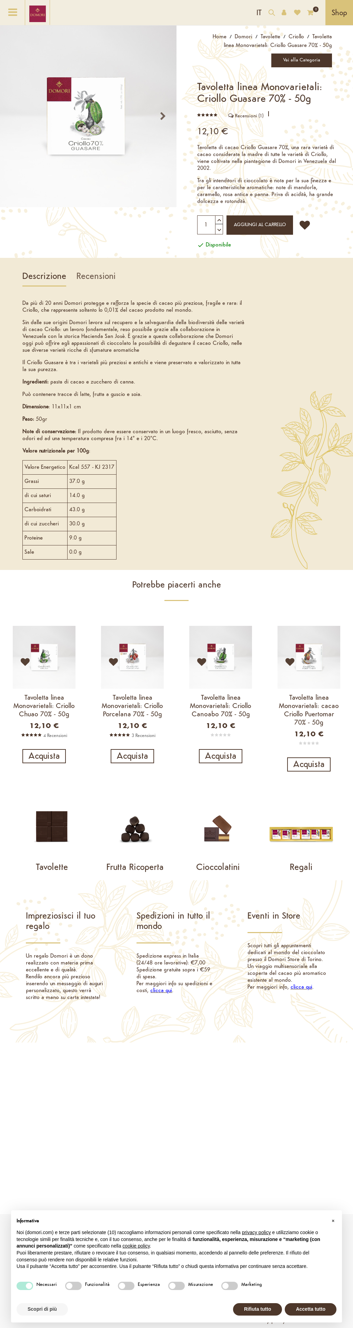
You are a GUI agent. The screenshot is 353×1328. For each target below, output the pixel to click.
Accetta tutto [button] (310, 1309)
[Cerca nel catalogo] (272, 14)
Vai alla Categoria (306, 60)
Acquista (44, 756)
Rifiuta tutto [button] (257, 1309)
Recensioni (245, 116)
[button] (333, 1221)
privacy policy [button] (256, 1232)
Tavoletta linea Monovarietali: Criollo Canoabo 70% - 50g (220, 706)
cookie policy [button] (136, 1246)
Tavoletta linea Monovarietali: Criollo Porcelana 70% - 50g (132, 706)
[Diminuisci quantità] (219, 225)
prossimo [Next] (165, 116)
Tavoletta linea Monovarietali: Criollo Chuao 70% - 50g (44, 706)
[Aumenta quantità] (219, 218)
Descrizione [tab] (44, 276)
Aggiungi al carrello (263, 224)
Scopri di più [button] (42, 1309)
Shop (339, 13)
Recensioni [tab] (96, 276)
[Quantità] (210, 224)
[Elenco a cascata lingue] (259, 12)
